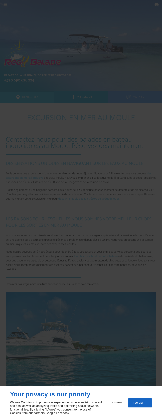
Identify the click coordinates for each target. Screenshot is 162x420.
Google (50, 413)
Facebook (62, 413)
